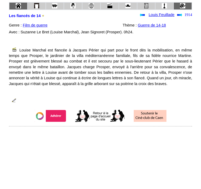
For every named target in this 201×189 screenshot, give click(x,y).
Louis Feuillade (162, 15)
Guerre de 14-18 (152, 25)
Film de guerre (35, 25)
